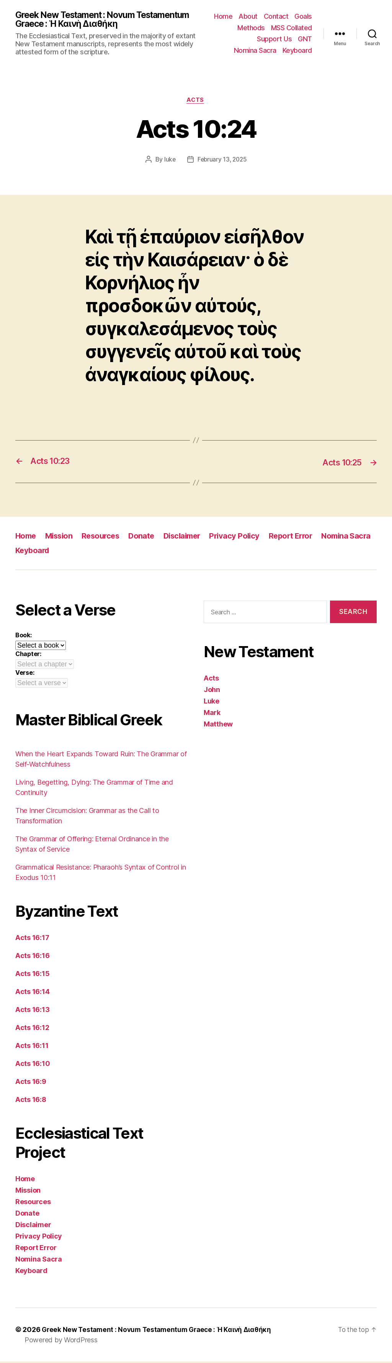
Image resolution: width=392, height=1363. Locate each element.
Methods (251, 28)
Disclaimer (189, 537)
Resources (105, 537)
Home (223, 17)
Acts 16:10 (32, 1065)
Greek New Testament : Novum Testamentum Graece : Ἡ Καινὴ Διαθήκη (99, 20)
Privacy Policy (244, 537)
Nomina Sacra (255, 51)
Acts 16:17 (32, 939)
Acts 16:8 (30, 1101)
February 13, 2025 (222, 161)
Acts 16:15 (32, 975)
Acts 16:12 (32, 1029)
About (248, 17)
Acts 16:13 (32, 1011)
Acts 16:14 (32, 993)
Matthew (218, 725)
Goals (303, 17)
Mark (212, 714)
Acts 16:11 (31, 1047)
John (212, 691)
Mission (61, 537)
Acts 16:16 (32, 957)
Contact (276, 17)
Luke (211, 703)
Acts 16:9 (30, 1083)
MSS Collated (291, 28)
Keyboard (297, 51)
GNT (305, 40)
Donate (147, 537)
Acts (196, 101)
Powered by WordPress (61, 1341)
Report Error (302, 537)
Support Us (274, 40)
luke (169, 161)
